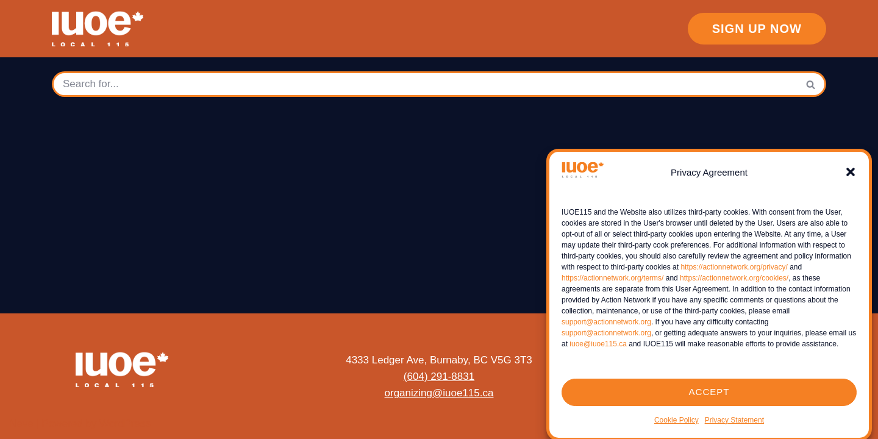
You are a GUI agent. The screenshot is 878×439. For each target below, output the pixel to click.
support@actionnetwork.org (606, 327)
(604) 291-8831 (439, 376)
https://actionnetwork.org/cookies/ (734, 283)
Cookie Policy (676, 425)
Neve (21, 423)
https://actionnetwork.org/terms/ (612, 283)
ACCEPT (709, 398)
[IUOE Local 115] (100, 28)
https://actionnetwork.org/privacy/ (733, 272)
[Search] (424, 84)
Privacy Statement (734, 425)
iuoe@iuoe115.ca (598, 349)
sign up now (757, 28)
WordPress (125, 423)
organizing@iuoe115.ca (439, 393)
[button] (850, 178)
